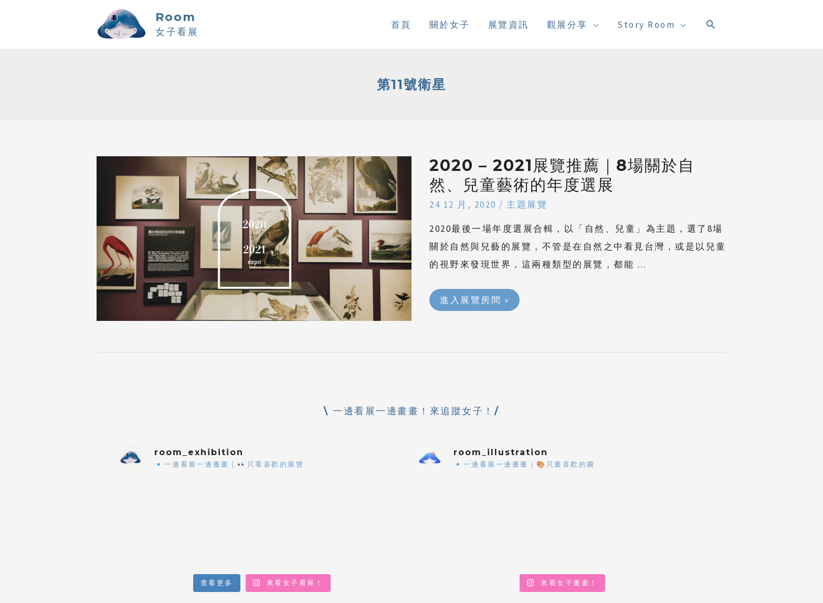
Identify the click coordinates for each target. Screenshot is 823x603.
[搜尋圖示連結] (711, 24)
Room (175, 17)
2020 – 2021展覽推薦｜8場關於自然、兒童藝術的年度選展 (562, 175)
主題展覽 (527, 204)
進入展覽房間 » (474, 297)
